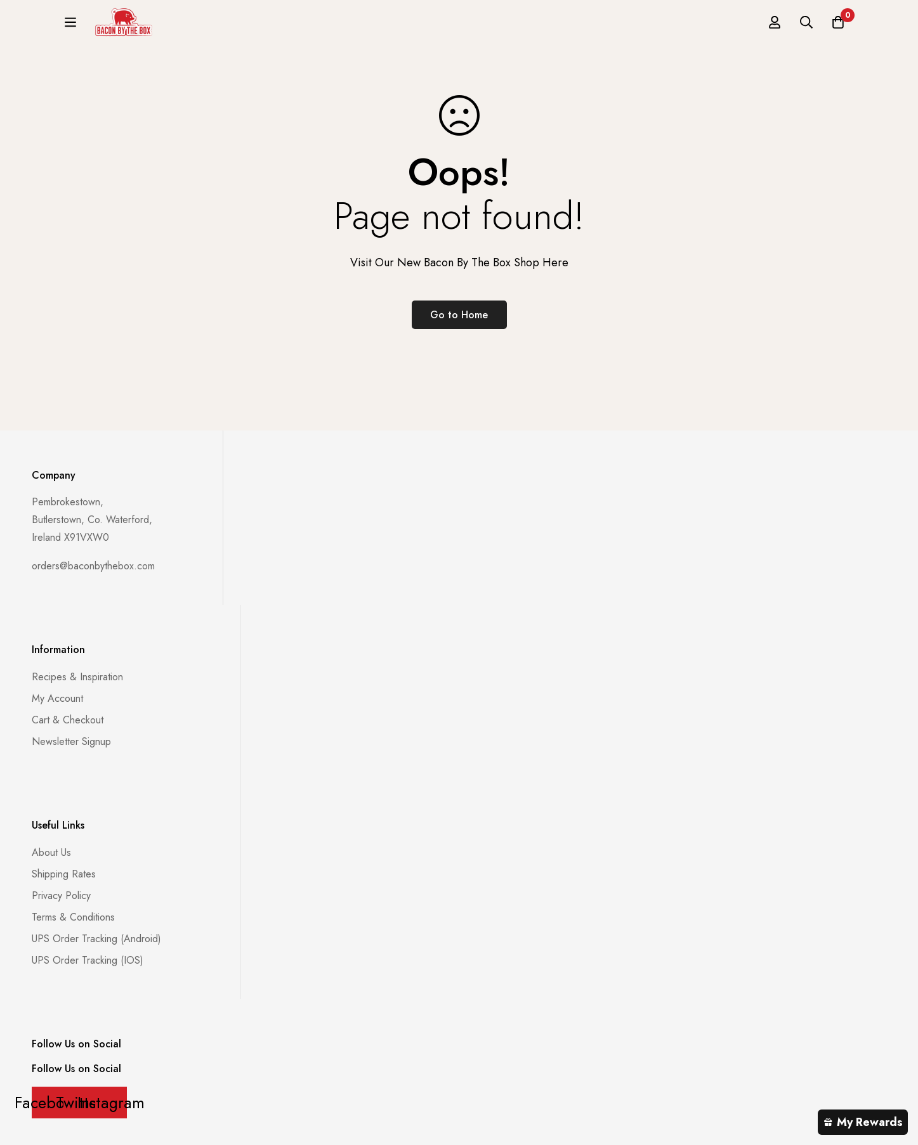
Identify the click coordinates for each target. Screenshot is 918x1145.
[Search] (806, 27)
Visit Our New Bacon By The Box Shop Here (459, 262)
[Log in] (774, 27)
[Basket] (838, 27)
